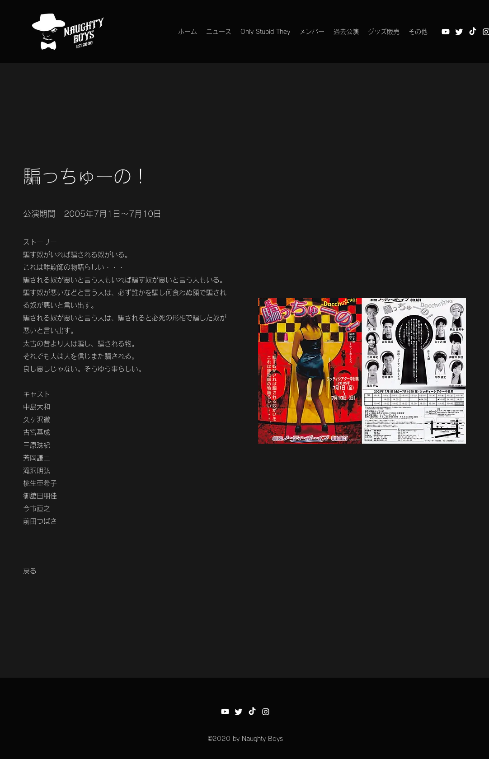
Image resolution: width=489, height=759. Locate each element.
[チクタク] (472, 31)
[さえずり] (459, 31)
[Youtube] (445, 31)
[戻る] (30, 571)
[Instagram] (265, 711)
